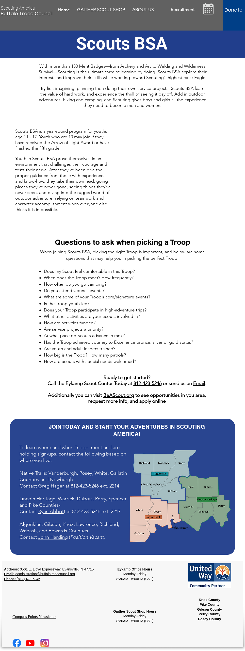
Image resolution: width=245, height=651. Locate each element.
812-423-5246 (147, 383)
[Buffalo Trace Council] (27, 13)
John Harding (53, 537)
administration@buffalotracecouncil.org (45, 574)
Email (199, 383)
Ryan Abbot (51, 511)
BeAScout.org (118, 395)
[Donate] (233, 10)
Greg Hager (51, 486)
